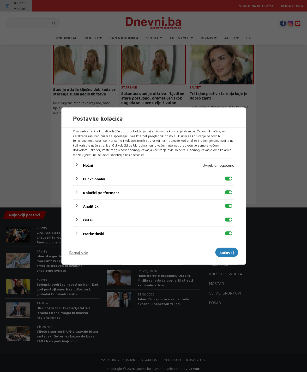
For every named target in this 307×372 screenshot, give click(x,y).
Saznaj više (78, 252)
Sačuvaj (227, 252)
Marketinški (93, 233)
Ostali (88, 220)
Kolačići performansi (101, 192)
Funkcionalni (94, 179)
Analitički (91, 206)
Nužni (88, 165)
